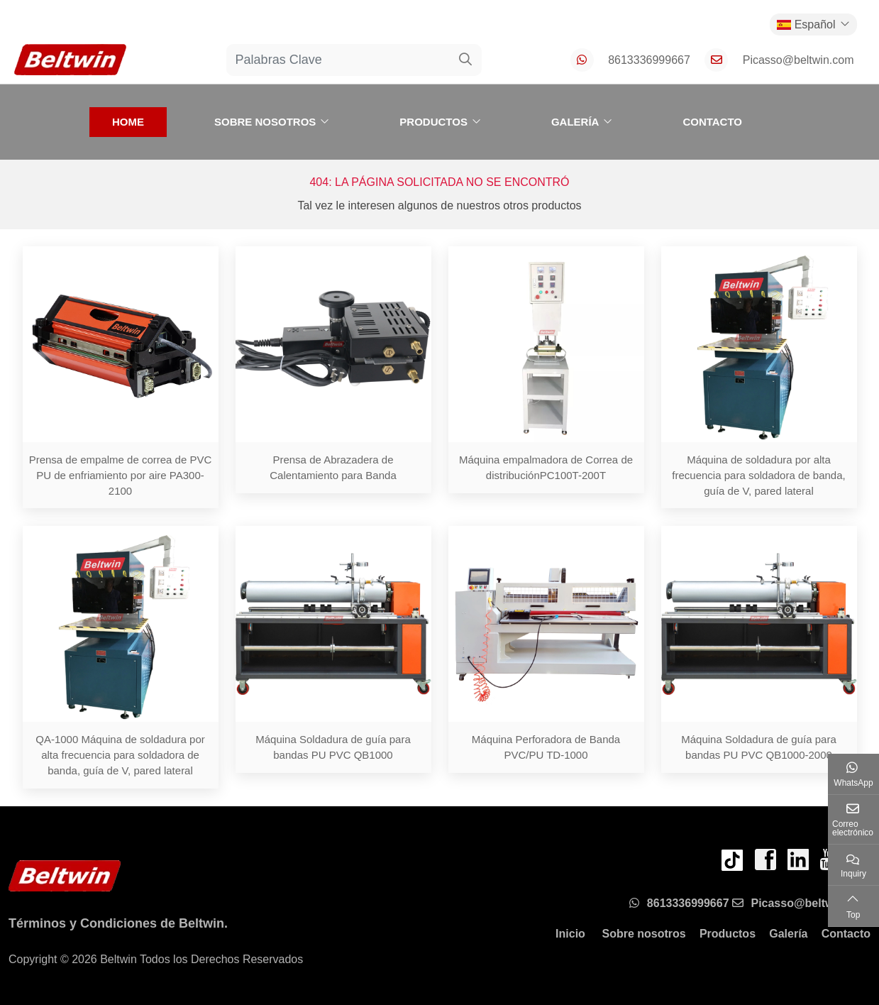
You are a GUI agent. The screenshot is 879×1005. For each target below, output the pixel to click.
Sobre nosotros (265, 122)
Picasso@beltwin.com (798, 60)
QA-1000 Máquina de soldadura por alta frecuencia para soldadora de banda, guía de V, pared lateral (120, 754)
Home (128, 122)
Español (806, 24)
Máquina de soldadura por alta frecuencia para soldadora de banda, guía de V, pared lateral (758, 475)
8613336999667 (649, 60)
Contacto (712, 122)
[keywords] (338, 60)
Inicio (570, 934)
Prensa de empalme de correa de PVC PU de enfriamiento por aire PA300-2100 (120, 475)
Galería (575, 122)
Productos (433, 122)
